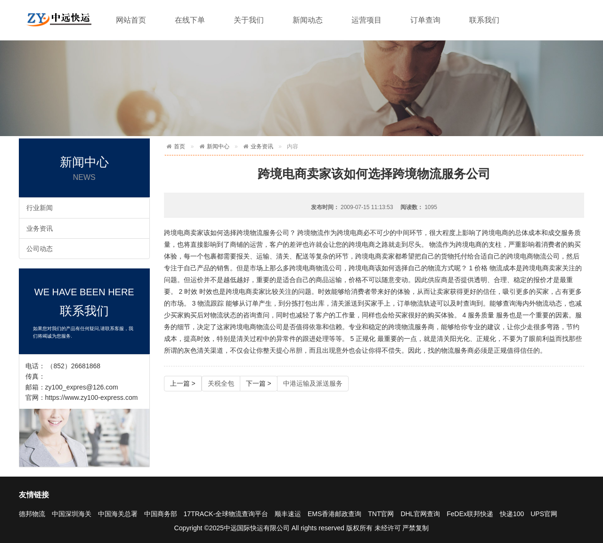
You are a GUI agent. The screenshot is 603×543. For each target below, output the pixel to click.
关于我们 (249, 20)
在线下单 (190, 20)
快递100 (512, 514)
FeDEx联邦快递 (470, 514)
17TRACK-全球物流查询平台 (226, 514)
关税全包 (221, 383)
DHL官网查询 (420, 514)
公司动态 (39, 248)
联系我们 (484, 20)
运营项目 (366, 20)
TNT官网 (381, 514)
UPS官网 (543, 514)
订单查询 (425, 20)
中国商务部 (160, 514)
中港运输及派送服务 (312, 383)
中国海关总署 (118, 514)
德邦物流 (32, 514)
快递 (58, 18)
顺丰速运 (288, 514)
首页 (179, 146)
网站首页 (131, 20)
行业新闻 (39, 207)
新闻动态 (308, 20)
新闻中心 (218, 146)
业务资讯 (39, 228)
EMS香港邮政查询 (334, 514)
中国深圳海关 (71, 514)
